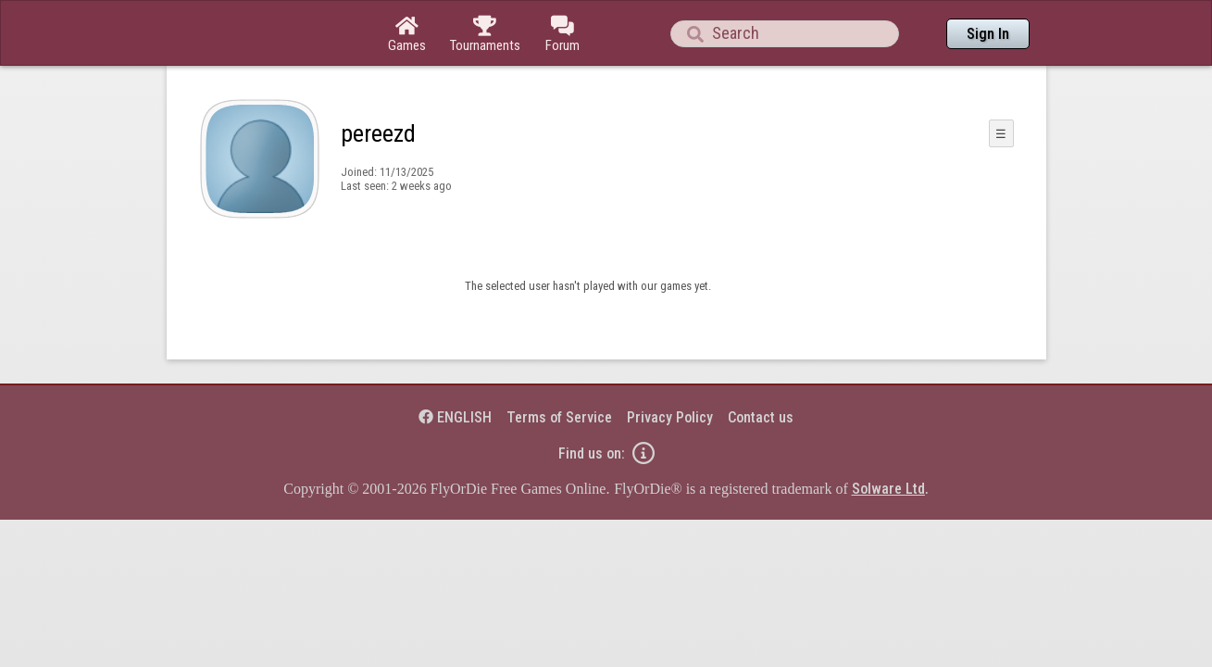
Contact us (760, 366)
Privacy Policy (670, 366)
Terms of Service (559, 366)
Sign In (988, 34)
